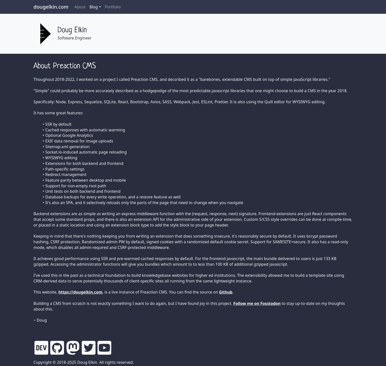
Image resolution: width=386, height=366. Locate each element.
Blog (93, 7)
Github (225, 292)
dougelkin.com (50, 6)
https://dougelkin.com (80, 292)
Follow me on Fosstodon (257, 303)
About (79, 7)
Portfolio (113, 7)
